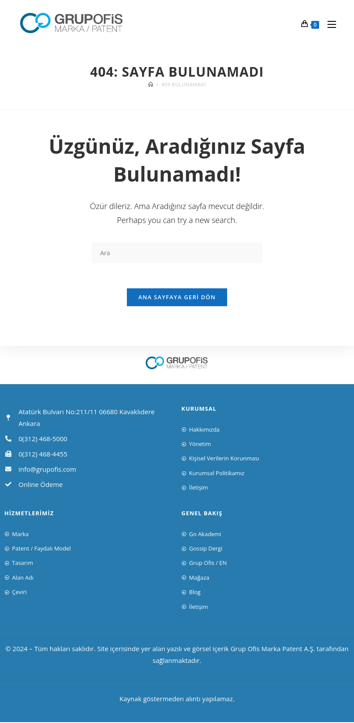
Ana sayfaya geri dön (177, 298)
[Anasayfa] (150, 84)
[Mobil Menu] (328, 24)
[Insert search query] (177, 253)
